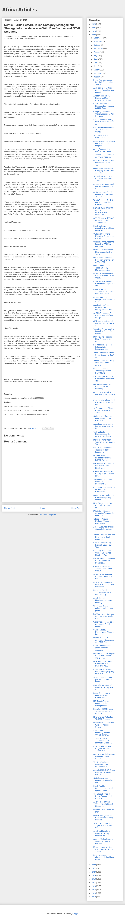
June (96, 59)
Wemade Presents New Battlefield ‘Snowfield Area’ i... (103, 178)
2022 (94, 865)
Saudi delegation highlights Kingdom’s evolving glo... (102, 600)
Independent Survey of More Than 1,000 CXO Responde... (103, 584)
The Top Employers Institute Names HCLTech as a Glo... (102, 764)
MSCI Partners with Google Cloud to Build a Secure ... (104, 299)
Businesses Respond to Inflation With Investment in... (103, 347)
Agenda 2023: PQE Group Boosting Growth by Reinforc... (104, 772)
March (96, 70)
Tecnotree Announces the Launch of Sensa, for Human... (103, 331)
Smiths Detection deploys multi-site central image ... (103, 122)
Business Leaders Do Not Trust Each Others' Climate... (103, 129)
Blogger (75, 914)
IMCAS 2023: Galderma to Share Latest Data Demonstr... (104, 561)
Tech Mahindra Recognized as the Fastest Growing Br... (102, 434)
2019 (94, 875)
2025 (94, 28)
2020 (94, 872)
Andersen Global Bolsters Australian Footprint (103, 156)
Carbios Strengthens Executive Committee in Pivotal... (103, 236)
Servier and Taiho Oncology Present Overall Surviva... (101, 733)
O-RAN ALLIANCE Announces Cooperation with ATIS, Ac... (104, 640)
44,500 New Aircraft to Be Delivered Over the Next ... (104, 394)
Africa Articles (19, 9)
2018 (94, 879)
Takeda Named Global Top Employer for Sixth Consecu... (104, 537)
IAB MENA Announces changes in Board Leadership (102, 450)
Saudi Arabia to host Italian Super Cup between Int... (101, 833)
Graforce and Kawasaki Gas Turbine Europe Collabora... (102, 418)
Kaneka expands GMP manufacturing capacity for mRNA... (103, 671)
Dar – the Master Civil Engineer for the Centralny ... (102, 386)
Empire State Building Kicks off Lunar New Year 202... (102, 545)
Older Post (75, 508)
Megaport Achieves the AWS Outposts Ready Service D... (103, 849)
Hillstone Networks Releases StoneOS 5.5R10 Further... (102, 458)
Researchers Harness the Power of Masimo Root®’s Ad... (103, 465)
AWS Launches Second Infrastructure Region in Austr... (103, 323)
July (96, 56)
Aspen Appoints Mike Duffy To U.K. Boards (102, 150)
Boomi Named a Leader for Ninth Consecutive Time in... (103, 82)
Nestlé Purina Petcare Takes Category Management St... (102, 268)
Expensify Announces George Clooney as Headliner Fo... (102, 553)
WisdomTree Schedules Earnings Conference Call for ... (103, 576)
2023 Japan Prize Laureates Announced (103, 136)
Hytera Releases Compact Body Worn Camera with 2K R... (104, 656)
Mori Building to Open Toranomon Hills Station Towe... (104, 442)
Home (43, 508)
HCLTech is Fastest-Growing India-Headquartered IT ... (102, 703)
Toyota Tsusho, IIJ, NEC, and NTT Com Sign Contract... (103, 202)
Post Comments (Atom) (47, 515)
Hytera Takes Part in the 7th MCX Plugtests (103, 718)
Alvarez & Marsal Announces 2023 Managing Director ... (102, 740)
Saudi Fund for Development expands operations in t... (103, 788)
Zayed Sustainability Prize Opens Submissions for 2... (103, 529)
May (96, 63)
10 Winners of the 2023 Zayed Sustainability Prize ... (102, 825)
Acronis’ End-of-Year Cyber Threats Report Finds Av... (103, 804)
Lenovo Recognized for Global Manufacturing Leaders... (103, 817)
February (98, 73)
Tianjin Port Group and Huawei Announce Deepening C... (102, 481)
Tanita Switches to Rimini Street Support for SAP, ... (103, 355)
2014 (94, 893)
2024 (94, 31)
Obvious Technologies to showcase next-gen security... (103, 841)
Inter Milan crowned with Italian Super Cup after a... (103, 687)
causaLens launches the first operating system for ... (103, 426)
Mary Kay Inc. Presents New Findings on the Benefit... (102, 339)
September (98, 48)
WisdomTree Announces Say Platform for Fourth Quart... (103, 276)
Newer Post (9, 508)
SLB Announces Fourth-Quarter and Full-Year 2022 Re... (103, 194)
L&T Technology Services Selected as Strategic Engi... (103, 616)
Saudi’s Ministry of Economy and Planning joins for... (103, 632)
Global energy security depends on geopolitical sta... (103, 780)
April (96, 66)
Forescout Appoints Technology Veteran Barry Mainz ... (102, 371)
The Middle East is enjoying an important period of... (103, 608)
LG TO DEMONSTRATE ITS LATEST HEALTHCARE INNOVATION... (103, 211)
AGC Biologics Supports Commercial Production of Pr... (103, 378)
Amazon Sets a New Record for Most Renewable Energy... (102, 98)
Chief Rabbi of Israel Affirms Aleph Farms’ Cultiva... (102, 568)
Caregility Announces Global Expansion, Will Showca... (103, 114)
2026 (94, 24)
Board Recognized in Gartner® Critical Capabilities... (101, 695)
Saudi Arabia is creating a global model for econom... (103, 648)
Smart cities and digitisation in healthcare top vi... (104, 857)
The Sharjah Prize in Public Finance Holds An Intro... (103, 796)
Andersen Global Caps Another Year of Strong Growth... (103, 90)
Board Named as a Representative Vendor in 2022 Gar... (103, 106)
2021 (94, 868)
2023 (94, 35)
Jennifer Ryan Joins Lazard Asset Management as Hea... (103, 307)
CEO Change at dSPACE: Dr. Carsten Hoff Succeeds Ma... (103, 220)
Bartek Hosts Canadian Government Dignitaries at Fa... (103, 283)
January (97, 77)
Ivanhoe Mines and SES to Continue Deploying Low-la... (104, 497)
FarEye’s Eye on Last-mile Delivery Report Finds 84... (104, 186)
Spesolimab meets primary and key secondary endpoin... (104, 143)
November (98, 41)
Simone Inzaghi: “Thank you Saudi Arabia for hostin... (103, 679)
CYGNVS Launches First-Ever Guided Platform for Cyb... (103, 315)
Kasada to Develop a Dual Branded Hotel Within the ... (104, 402)
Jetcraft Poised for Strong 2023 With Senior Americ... (103, 363)
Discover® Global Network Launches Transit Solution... (104, 756)
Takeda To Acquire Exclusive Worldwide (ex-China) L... (102, 521)
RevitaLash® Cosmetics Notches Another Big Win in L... (103, 252)
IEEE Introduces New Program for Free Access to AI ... (102, 748)
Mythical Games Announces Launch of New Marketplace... (103, 291)
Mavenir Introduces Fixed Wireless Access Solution (103, 725)
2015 (94, 890)
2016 (94, 886)
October (97, 45)
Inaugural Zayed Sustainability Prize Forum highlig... (102, 592)
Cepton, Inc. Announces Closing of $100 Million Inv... (103, 473)
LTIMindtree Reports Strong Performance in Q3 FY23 (103, 513)
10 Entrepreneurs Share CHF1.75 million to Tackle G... (103, 410)
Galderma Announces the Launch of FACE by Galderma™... (103, 244)
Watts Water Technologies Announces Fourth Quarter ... (103, 624)
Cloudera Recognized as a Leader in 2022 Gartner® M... (104, 489)
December (98, 38)
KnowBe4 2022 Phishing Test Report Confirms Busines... (103, 711)
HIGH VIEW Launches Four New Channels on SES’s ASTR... (103, 260)
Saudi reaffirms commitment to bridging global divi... (103, 228)
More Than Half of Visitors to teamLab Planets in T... (103, 163)
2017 (94, 883)
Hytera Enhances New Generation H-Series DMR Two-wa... (102, 663)
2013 (94, 897)
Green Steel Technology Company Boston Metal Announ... (103, 170)
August (97, 52)
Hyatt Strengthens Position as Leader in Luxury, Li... (104, 505)
